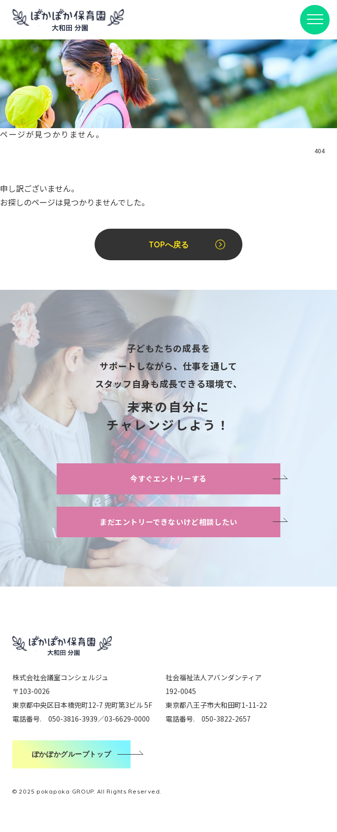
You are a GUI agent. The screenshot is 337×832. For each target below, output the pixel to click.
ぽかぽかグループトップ (71, 754)
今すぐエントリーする (168, 478)
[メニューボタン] (315, 20)
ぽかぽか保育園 (68, 19)
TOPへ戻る (169, 244)
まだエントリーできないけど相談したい (168, 522)
